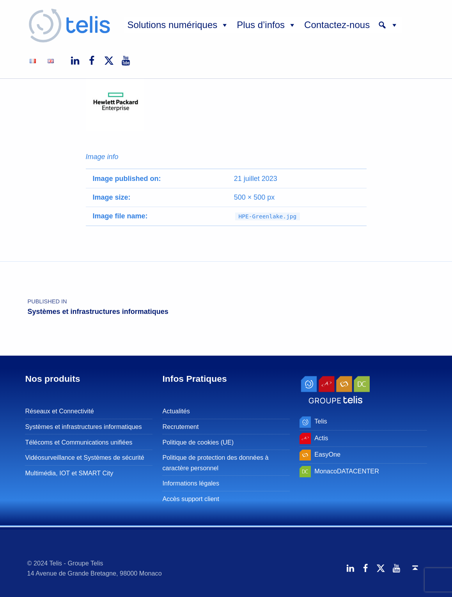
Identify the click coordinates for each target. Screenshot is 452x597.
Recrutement (180, 426)
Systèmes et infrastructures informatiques (83, 426)
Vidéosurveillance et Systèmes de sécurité (84, 457)
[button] (388, 25)
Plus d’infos (266, 25)
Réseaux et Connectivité (59, 411)
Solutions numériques (178, 25)
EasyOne (327, 454)
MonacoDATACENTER (346, 471)
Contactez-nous (337, 24)
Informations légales (190, 483)
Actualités (176, 411)
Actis (321, 437)
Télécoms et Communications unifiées (78, 442)
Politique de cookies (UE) (198, 442)
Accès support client (190, 498)
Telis (320, 421)
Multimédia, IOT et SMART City (69, 473)
